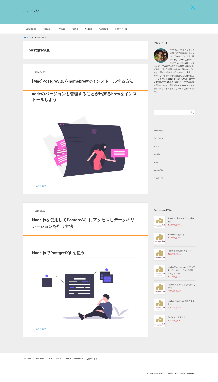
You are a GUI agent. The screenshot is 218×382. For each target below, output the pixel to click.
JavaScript (31, 29)
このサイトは (121, 29)
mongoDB (103, 29)
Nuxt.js (75, 29)
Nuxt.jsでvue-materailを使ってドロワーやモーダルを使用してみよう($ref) (181, 270)
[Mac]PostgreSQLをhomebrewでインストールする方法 (82, 81)
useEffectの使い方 (176, 234)
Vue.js (62, 29)
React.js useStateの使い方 (180, 251)
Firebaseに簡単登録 (177, 317)
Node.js (88, 29)
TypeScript (47, 29)
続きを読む (41, 186)
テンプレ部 (31, 11)
